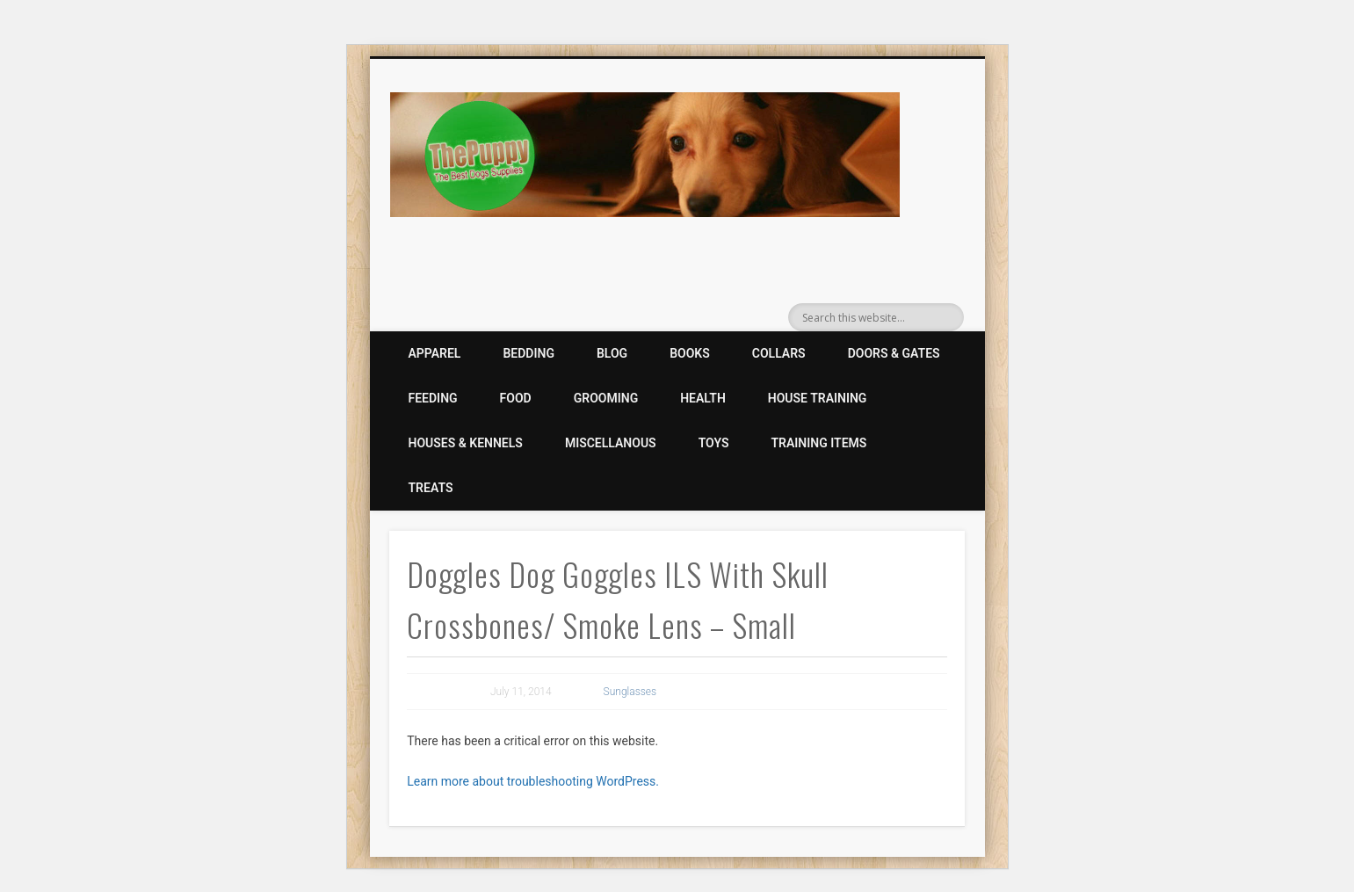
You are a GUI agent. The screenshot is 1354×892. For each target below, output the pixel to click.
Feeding (433, 398)
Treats (431, 488)
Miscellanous (610, 443)
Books (690, 353)
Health (703, 398)
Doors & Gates (894, 353)
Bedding (528, 353)
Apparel (435, 353)
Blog (612, 353)
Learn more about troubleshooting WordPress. (533, 781)
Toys (714, 443)
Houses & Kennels (466, 443)
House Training (817, 398)
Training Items (819, 443)
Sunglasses (630, 691)
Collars (779, 353)
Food (516, 398)
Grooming (606, 398)
